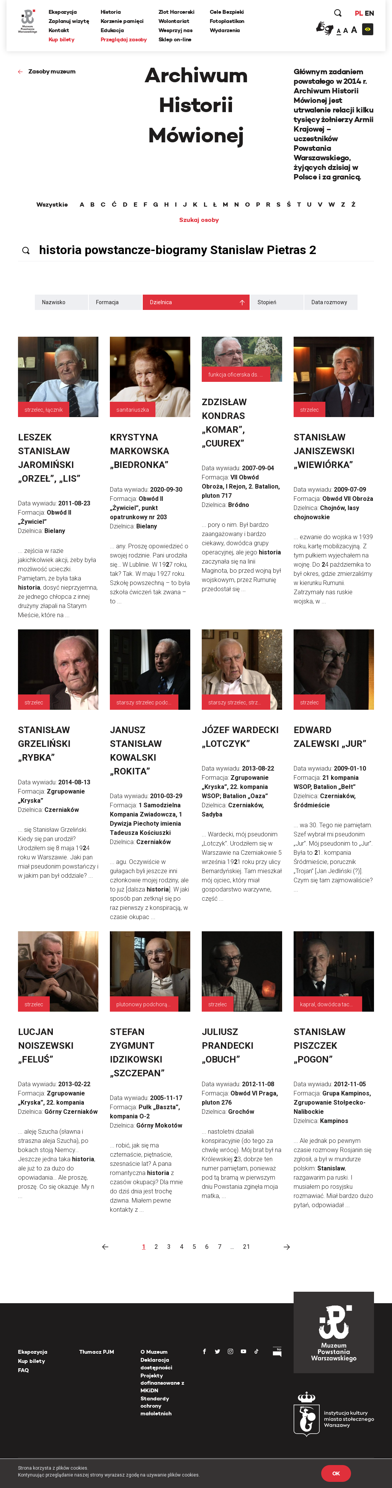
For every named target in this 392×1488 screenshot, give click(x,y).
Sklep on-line (174, 39)
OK (336, 1473)
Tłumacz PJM (96, 1351)
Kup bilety (62, 39)
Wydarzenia (225, 30)
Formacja (107, 302)
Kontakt (59, 30)
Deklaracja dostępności (156, 1363)
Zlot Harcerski (176, 11)
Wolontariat (173, 21)
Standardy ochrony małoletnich (156, 1406)
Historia (111, 11)
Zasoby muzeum (52, 71)
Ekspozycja (63, 11)
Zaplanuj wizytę (69, 21)
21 (246, 1246)
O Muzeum (154, 1351)
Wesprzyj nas (175, 30)
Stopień (267, 302)
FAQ (23, 1370)
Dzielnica (161, 302)
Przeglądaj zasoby (124, 39)
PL (358, 13)
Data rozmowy (329, 302)
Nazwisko (53, 302)
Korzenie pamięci (122, 21)
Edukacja (112, 30)
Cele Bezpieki (227, 11)
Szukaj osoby (199, 220)
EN (369, 13)
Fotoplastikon (227, 21)
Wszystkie (52, 205)
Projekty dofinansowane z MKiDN (162, 1383)
